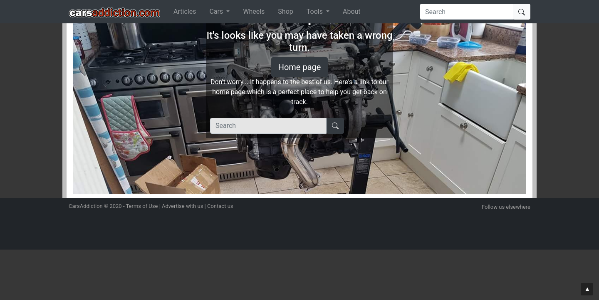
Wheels (254, 11)
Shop (285, 11)
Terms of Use (142, 206)
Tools (315, 11)
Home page (299, 67)
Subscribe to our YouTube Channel (525, 217)
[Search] (467, 12)
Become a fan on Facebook (511, 217)
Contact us (220, 206)
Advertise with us (182, 206)
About (352, 11)
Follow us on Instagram (481, 217)
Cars (217, 11)
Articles (184, 11)
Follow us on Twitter (496, 217)
